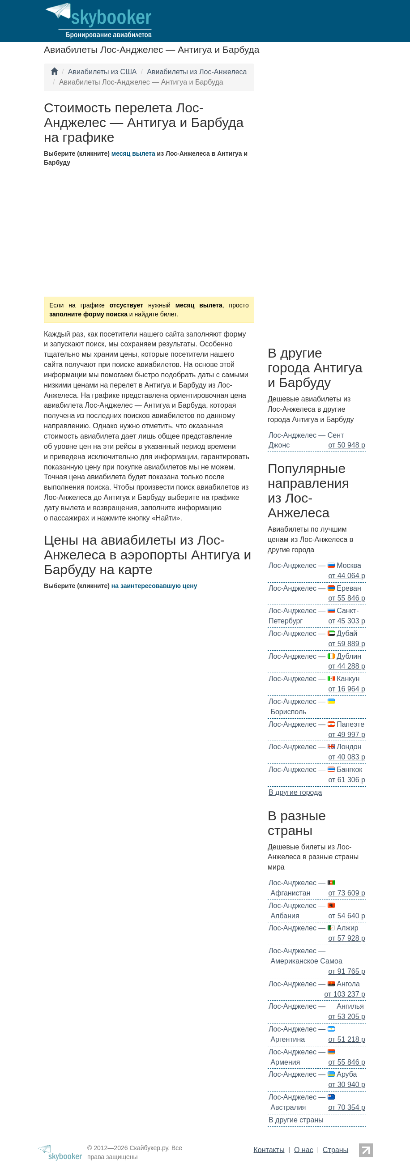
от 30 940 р (346, 1084)
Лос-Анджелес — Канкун (314, 678)
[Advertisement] (317, 202)
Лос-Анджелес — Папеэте (316, 724)
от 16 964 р (346, 689)
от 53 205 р (346, 1016)
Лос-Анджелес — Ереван (315, 588)
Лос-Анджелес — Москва (315, 565)
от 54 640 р (346, 916)
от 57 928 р (346, 938)
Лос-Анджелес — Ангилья (316, 1006)
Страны (335, 1149)
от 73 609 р (346, 893)
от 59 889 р (346, 644)
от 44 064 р (346, 576)
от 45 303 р (346, 621)
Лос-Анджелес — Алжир (314, 928)
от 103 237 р (345, 994)
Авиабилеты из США (102, 72)
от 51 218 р (346, 1039)
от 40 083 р (346, 757)
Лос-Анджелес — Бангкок (315, 769)
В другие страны (296, 1120)
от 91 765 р (346, 971)
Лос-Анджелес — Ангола (314, 984)
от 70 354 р (346, 1107)
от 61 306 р (346, 780)
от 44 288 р (346, 666)
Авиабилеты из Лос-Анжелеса (197, 72)
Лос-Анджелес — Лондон (315, 746)
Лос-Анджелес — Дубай (313, 633)
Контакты (269, 1149)
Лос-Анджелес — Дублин (315, 656)
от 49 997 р (346, 734)
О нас (303, 1149)
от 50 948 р (346, 445)
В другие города (295, 792)
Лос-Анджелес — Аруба (313, 1074)
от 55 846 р (346, 598)
